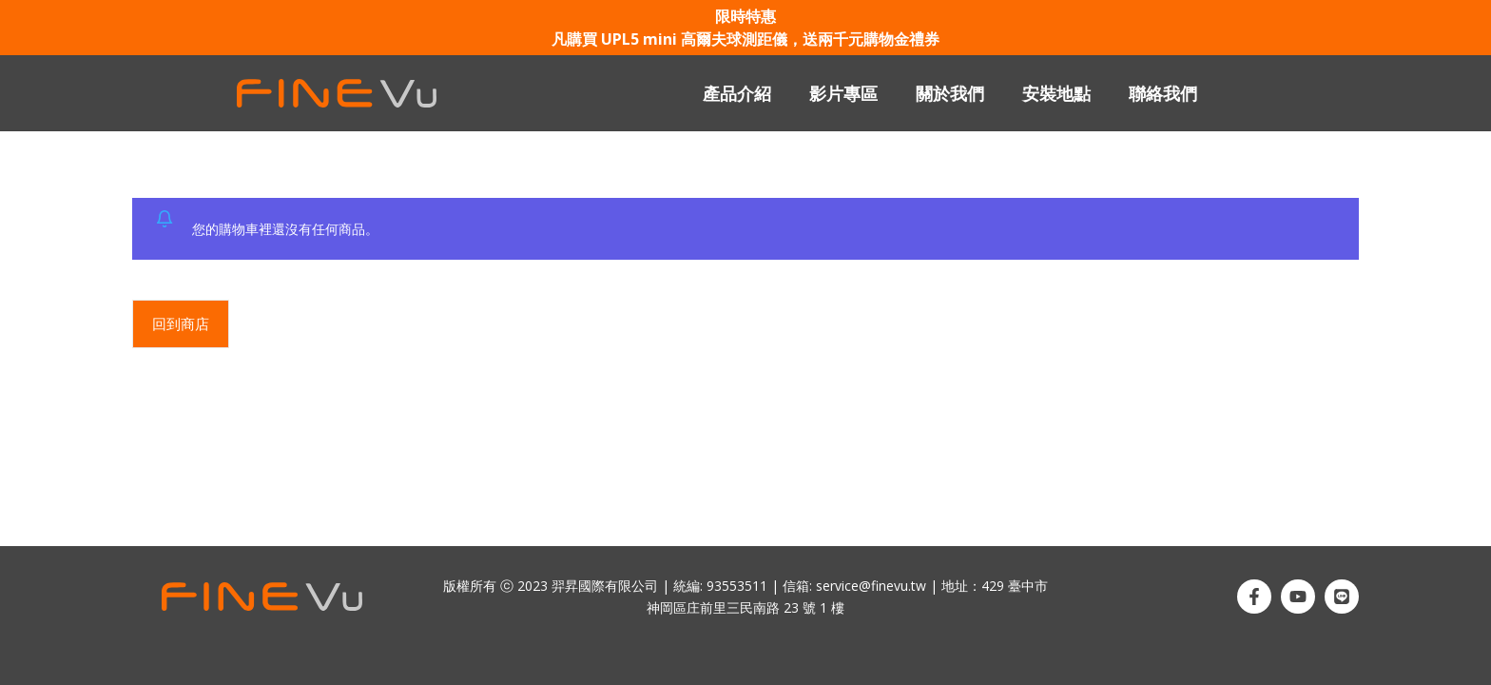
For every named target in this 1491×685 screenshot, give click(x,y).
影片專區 (843, 93)
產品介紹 (737, 93)
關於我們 (950, 93)
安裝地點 (1056, 93)
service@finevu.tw (871, 586)
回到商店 (180, 323)
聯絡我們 (1163, 93)
